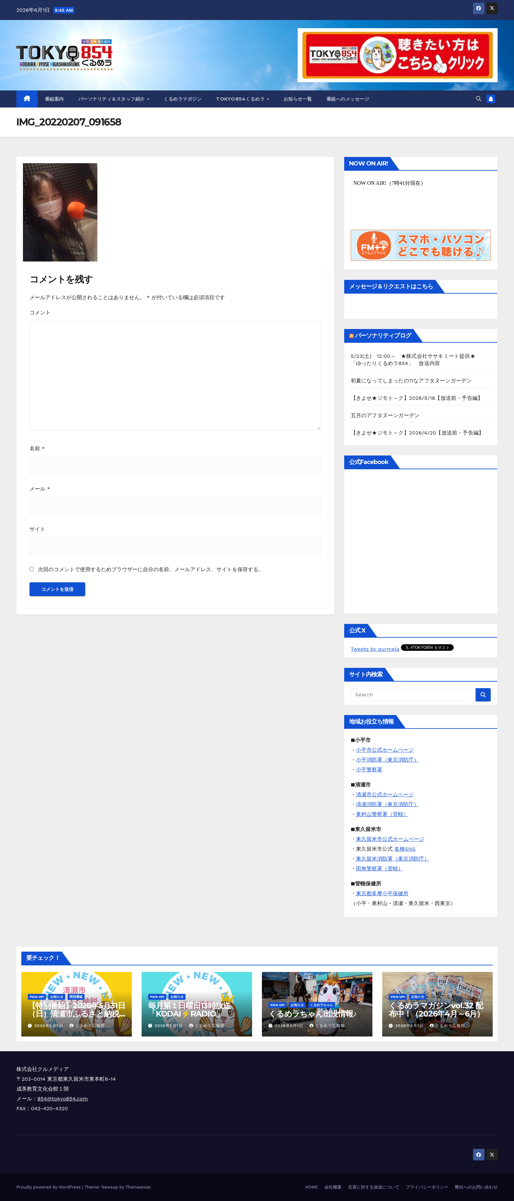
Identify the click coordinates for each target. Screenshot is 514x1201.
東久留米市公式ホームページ (390, 839)
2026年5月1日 (170, 1025)
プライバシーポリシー (427, 1187)
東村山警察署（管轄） (382, 814)
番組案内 (54, 99)
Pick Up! (37, 996)
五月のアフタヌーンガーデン (385, 415)
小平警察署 (369, 769)
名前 (37, 448)
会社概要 (333, 1187)
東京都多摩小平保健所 (382, 893)
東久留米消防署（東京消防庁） (392, 859)
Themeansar (138, 1187)
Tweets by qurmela (375, 649)
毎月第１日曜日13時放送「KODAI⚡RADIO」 (189, 1009)
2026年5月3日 (49, 1025)
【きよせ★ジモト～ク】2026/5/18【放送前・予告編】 (417, 398)
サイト (37, 529)
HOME (311, 1187)
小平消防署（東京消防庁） (387, 760)
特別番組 (76, 996)
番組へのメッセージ (347, 99)
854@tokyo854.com (62, 1098)
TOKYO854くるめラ (241, 99)
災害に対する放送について (373, 1187)
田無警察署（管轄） (379, 868)
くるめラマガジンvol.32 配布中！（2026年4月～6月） (436, 1009)
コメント (40, 312)
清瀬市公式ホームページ (385, 794)
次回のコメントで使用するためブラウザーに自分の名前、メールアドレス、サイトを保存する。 (151, 569)
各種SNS (404, 849)
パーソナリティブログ (383, 335)
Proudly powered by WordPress (49, 1187)
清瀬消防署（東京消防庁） (387, 804)
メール (40, 489)
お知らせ (56, 996)
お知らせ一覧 (298, 99)
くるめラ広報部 (87, 1025)
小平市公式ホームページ (385, 750)
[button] (478, 99)
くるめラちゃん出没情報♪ (312, 1013)
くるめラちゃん (321, 1005)
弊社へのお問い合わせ (476, 1187)
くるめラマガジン (183, 99)
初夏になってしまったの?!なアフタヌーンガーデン (411, 381)
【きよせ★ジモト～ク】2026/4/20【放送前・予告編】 (417, 433)
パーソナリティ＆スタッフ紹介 (112, 99)
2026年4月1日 (410, 1025)
